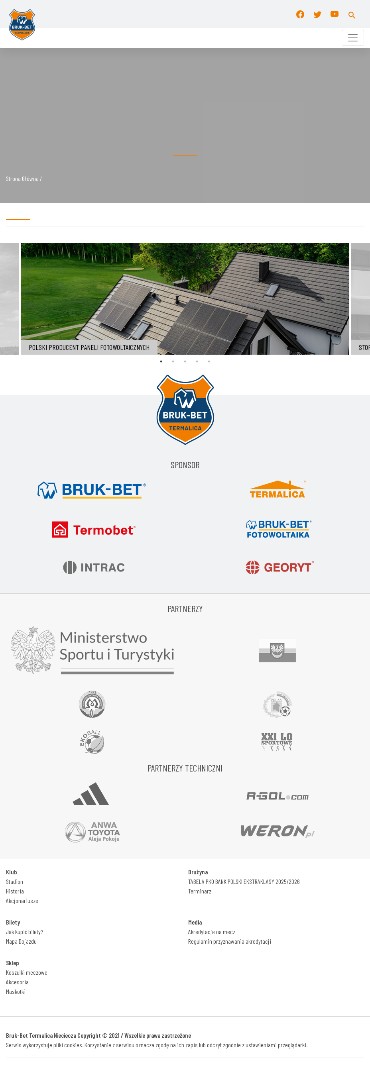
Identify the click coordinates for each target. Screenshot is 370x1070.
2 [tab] (173, 361)
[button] (352, 14)
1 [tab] (161, 361)
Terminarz (199, 891)
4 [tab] (197, 361)
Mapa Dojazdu (21, 941)
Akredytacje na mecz (211, 931)
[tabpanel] (185, 298)
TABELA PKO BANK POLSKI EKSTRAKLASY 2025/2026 (244, 881)
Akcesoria (17, 982)
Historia (15, 891)
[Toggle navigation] (353, 38)
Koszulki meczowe (26, 972)
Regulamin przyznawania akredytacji (229, 941)
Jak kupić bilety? (24, 931)
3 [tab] (185, 361)
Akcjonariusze (22, 900)
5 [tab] (209, 361)
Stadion (14, 881)
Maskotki (16, 991)
